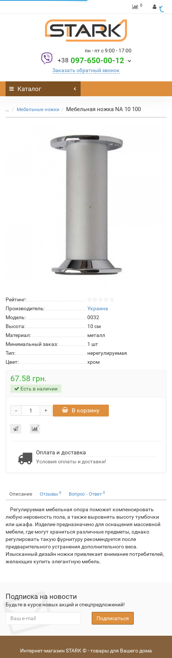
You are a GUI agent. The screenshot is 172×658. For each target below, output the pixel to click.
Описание (20, 494)
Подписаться (113, 618)
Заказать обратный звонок (86, 70)
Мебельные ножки (38, 109)
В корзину (81, 410)
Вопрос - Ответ (87, 493)
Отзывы (50, 493)
